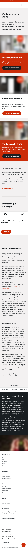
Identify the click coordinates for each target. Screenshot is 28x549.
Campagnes (14, 389)
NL (22, 5)
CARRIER (16, 547)
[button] (23, 545)
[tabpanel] (14, 227)
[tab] (5, 214)
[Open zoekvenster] (18, 5)
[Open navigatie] (25, 5)
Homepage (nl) (5, 389)
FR (20, 5)
